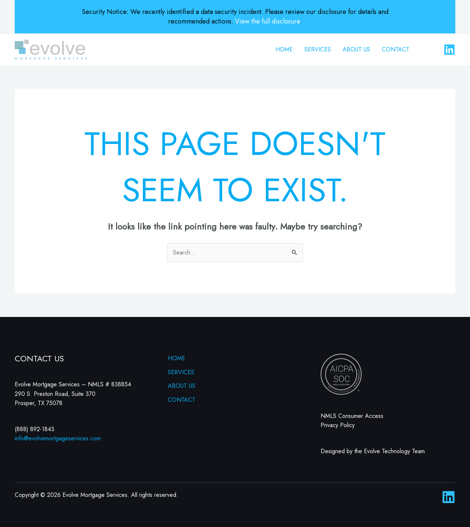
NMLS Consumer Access (352, 416)
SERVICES (317, 49)
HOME (284, 49)
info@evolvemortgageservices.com (58, 438)
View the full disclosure (267, 21)
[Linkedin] (449, 49)
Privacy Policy (338, 425)
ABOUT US (356, 49)
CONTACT (395, 49)
